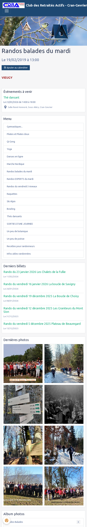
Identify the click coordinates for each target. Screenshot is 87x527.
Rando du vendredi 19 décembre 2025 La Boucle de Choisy (41, 296)
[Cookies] (6, 520)
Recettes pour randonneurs (21, 246)
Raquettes (12, 194)
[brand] (42, 5)
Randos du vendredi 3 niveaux (22, 186)
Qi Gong (11, 141)
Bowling (11, 209)
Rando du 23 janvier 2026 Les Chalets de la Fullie (34, 271)
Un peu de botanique (17, 231)
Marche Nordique (15, 164)
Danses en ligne (15, 156)
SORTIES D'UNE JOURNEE (20, 224)
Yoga (9, 149)
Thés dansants (14, 216)
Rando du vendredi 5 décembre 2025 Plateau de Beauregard (42, 323)
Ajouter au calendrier (16, 67)
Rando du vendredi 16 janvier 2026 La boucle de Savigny (39, 284)
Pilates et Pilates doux (18, 134)
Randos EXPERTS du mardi (20, 179)
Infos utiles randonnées (19, 253)
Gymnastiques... (15, 126)
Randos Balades (43, 522)
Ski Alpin (11, 201)
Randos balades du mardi (19, 171)
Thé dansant (11, 97)
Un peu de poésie (15, 238)
